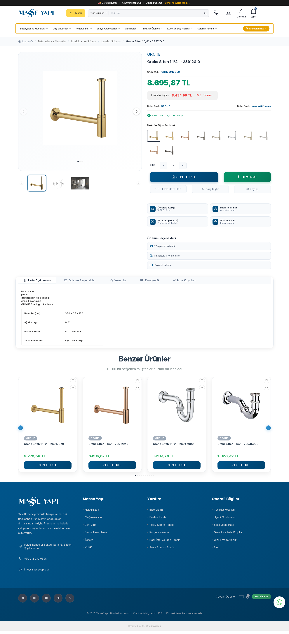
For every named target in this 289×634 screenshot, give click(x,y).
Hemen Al (247, 177)
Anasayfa (25, 41)
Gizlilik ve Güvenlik (225, 541)
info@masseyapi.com (37, 573)
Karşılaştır (212, 189)
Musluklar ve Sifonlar (84, 41)
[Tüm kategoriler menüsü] (75, 13)
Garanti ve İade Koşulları (228, 533)
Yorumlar (101, 281)
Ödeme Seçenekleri (69, 281)
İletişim (89, 541)
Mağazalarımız (93, 518)
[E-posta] (228, 13)
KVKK (88, 548)
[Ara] (205, 13)
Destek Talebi (157, 518)
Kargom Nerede (159, 533)
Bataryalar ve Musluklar (52, 41)
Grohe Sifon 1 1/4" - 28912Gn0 (44, 445)
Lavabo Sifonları (111, 41)
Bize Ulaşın (156, 511)
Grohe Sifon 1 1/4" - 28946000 (237, 445)
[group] (80, 108)
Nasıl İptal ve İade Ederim (164, 541)
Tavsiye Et (125, 281)
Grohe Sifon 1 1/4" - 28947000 (173, 445)
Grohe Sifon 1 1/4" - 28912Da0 (108, 445)
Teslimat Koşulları (224, 511)
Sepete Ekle (184, 177)
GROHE (154, 54)
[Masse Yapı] (36, 13)
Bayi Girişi (91, 526)
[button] (78, 161)
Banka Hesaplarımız (97, 533)
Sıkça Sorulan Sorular (162, 548)
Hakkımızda (92, 511)
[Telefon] (216, 13)
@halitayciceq (151, 629)
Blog (217, 548)
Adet (153, 165)
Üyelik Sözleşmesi (225, 518)
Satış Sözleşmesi (224, 526)
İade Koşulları (153, 281)
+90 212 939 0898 (35, 561)
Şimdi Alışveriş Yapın (178, 2)
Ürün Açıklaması (33, 281)
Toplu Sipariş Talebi (161, 526)
